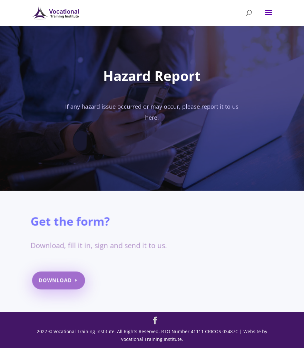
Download (57, 280)
